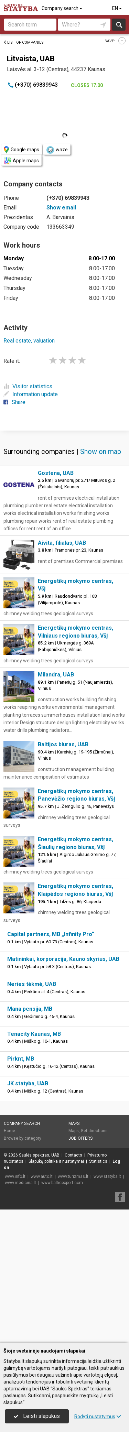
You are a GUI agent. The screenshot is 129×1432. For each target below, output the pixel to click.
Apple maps (21, 160)
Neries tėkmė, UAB (31, 1118)
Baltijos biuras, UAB (63, 878)
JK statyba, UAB (27, 1217)
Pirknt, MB (20, 1193)
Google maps (21, 149)
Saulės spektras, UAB (39, 1289)
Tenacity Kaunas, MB (34, 1168)
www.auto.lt (42, 1310)
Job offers (80, 1272)
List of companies (23, 42)
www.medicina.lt (20, 1316)
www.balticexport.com (62, 1316)
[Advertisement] (64, 496)
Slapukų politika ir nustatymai (56, 1295)
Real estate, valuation (29, 340)
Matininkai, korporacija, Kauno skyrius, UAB (63, 1093)
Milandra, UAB (56, 808)
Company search (62, 8)
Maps (73, 1257)
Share (14, 402)
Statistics (98, 1295)
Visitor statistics (27, 386)
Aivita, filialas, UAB (62, 677)
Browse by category (22, 1272)
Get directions (94, 1264)
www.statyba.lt (107, 1310)
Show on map (100, 586)
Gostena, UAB (56, 607)
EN (117, 8)
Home (9, 1264)
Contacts (73, 1289)
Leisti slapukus (37, 1416)
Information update (30, 394)
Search (119, 24)
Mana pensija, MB (29, 1143)
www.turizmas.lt (73, 1310)
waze (57, 149)
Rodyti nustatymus (97, 1416)
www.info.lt (15, 1310)
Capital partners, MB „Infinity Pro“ (50, 1068)
